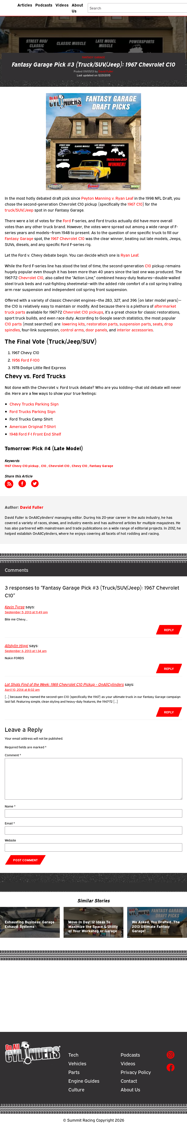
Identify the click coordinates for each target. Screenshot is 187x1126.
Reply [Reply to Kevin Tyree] (169, 630)
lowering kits (73, 323)
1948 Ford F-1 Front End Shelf (35, 433)
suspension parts (135, 323)
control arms (72, 329)
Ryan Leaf (129, 254)
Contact (129, 1080)
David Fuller (105, 71)
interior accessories (135, 329)
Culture (76, 1089)
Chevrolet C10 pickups (83, 311)
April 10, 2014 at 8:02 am (22, 689)
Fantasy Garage (93, 57)
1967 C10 (135, 203)
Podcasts (43, 4)
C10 (148, 265)
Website (10, 840)
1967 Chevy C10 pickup (22, 465)
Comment (13, 755)
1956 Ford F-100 (26, 359)
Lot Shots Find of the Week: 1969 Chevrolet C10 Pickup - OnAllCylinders (64, 684)
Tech (73, 1054)
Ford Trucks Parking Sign (32, 411)
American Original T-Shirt (33, 426)
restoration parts (102, 323)
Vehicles (77, 1063)
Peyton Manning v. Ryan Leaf (107, 197)
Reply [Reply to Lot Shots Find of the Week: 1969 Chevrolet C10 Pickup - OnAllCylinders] (169, 712)
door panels (96, 329)
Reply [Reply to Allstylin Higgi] (169, 668)
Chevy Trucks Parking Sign (34, 403)
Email (10, 823)
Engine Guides (83, 1080)
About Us (77, 7)
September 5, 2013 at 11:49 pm (26, 612)
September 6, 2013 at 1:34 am (26, 651)
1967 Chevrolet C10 (68, 238)
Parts (73, 1072)
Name (10, 806)
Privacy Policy (136, 1072)
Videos (62, 4)
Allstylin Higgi (16, 645)
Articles (24, 4)
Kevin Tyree (15, 606)
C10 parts (14, 323)
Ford (67, 220)
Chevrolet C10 (30, 277)
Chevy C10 (79, 465)
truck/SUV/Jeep (19, 209)
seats (157, 323)
